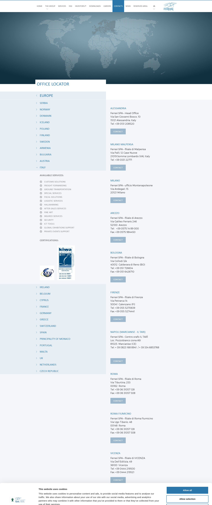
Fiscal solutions (53, 197)
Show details (154, 499)
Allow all (187, 469)
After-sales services (55, 208)
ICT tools (49, 224)
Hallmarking (51, 205)
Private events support (56, 231)
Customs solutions (55, 182)
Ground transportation (57, 189)
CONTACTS (118, 6)
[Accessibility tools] (12, 500)
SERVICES (62, 6)
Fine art (48, 212)
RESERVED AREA (140, 6)
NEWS (128, 6)
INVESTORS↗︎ (80, 6)
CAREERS (107, 6)
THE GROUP (50, 6)
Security (48, 220)
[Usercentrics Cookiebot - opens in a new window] (19, 499)
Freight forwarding (55, 186)
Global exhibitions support (59, 228)
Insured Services (53, 216)
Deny (187, 486)
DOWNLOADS (95, 6)
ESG (70, 6)
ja (154, 6)
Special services (52, 193)
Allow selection (187, 477)
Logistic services (53, 201)
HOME (39, 6)
